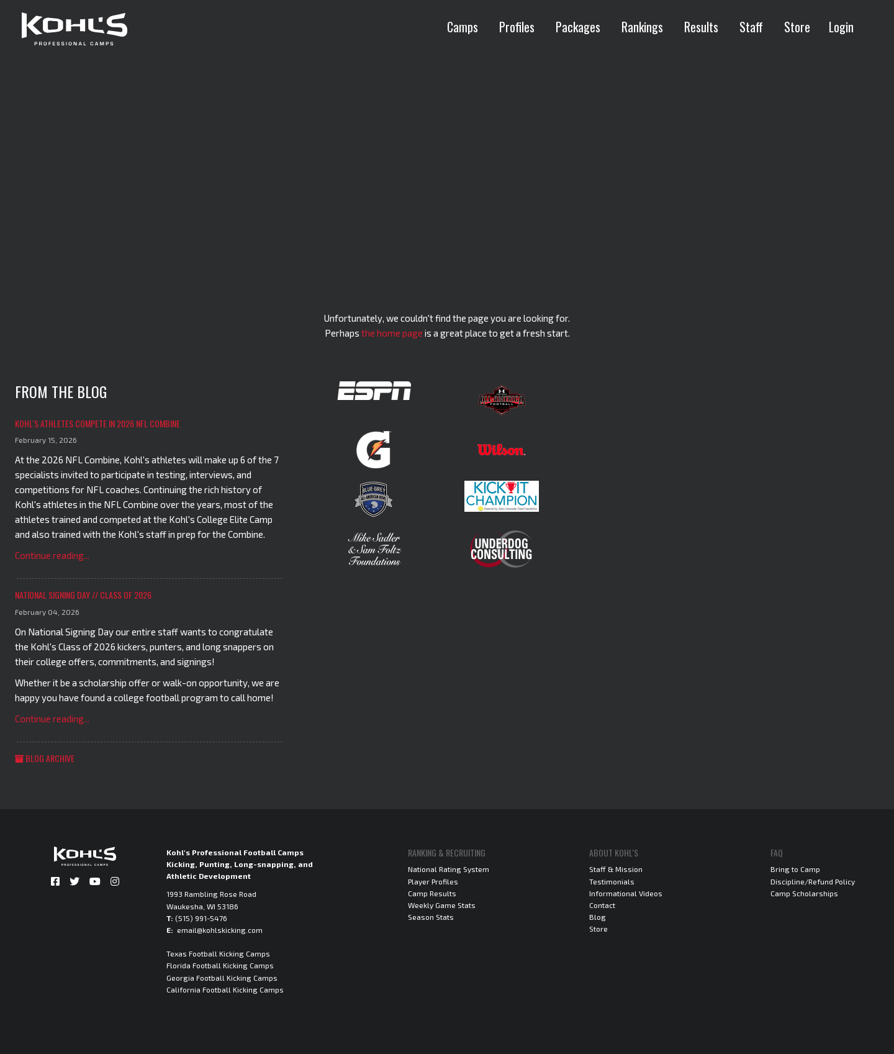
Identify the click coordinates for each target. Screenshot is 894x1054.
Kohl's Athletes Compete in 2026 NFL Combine (97, 423)
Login (841, 26)
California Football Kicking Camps (225, 989)
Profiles (517, 26)
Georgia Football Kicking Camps (222, 977)
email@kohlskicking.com (220, 929)
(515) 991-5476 (201, 918)
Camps (462, 26)
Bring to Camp (795, 869)
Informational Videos (625, 893)
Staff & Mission (616, 869)
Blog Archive (44, 758)
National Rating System (448, 869)
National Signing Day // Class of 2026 (83, 594)
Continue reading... (52, 555)
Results (701, 26)
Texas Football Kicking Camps (218, 953)
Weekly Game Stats (442, 905)
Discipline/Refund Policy (812, 881)
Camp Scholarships (804, 893)
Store (797, 26)
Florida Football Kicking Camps (220, 965)
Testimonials (611, 881)
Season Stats (431, 916)
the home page (392, 332)
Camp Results (432, 893)
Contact (602, 905)
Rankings (642, 26)
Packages (578, 26)
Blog (597, 916)
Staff (751, 26)
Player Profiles (433, 881)
